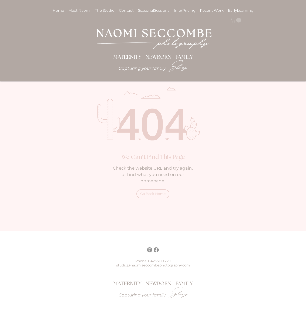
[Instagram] (149, 249)
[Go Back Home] (152, 193)
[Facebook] (156, 249)
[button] (185, 10)
